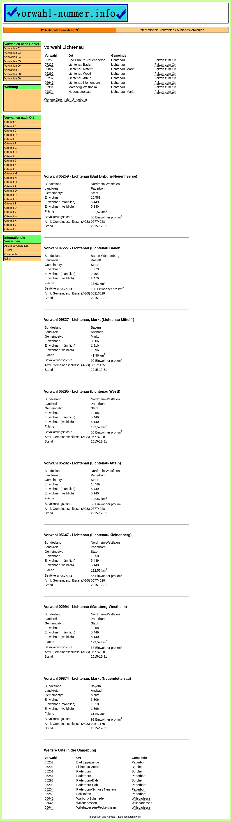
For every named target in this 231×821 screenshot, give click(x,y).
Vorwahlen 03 (12, 52)
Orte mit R (10, 195)
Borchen (137, 767)
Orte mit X (10, 220)
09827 (49, 69)
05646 (49, 803)
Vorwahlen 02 (12, 48)
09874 (49, 91)
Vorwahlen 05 (12, 61)
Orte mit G (10, 147)
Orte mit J (10, 160)
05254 (49, 789)
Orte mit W (10, 216)
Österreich (10, 254)
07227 (49, 64)
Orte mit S (10, 199)
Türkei (8, 250)
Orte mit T (10, 203)
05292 (49, 78)
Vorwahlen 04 (12, 57)
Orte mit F (10, 143)
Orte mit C (10, 130)
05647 (49, 82)
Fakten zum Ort (165, 60)
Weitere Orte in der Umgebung (65, 99)
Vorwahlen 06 (12, 65)
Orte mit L (10, 169)
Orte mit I (9, 156)
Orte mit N (10, 177)
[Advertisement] (22, 100)
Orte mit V (10, 212)
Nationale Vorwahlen (59, 30)
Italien (8, 258)
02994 (49, 87)
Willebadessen (142, 798)
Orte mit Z (10, 229)
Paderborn (139, 762)
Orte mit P (10, 186)
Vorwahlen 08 (12, 74)
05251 (49, 771)
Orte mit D (10, 135)
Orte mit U (10, 207)
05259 (49, 60)
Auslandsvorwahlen (16, 245)
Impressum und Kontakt (102, 816)
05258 (49, 794)
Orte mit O (10, 182)
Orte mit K (10, 165)
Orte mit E (10, 139)
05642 (49, 798)
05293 (49, 780)
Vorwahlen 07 (12, 70)
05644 (49, 807)
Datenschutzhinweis (129, 816)
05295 (49, 73)
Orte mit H (10, 152)
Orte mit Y (10, 225)
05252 (49, 762)
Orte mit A (10, 122)
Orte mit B (10, 126)
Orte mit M (10, 173)
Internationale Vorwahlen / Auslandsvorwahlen (172, 30)
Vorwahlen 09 (12, 78)
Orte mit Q (10, 190)
